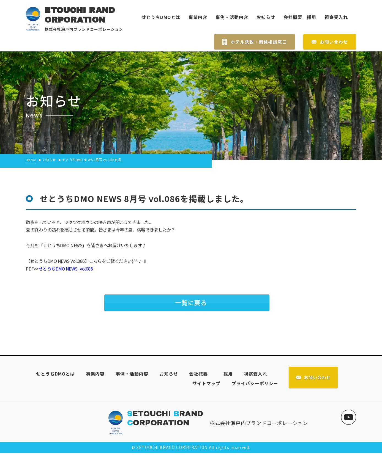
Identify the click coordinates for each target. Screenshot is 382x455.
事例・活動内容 (231, 17)
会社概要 (292, 17)
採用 (309, 17)
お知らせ (266, 17)
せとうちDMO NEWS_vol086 (66, 268)
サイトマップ (205, 384)
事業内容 (198, 17)
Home (31, 160)
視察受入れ (336, 17)
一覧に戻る (191, 303)
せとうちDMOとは (160, 17)
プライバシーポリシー (253, 384)
